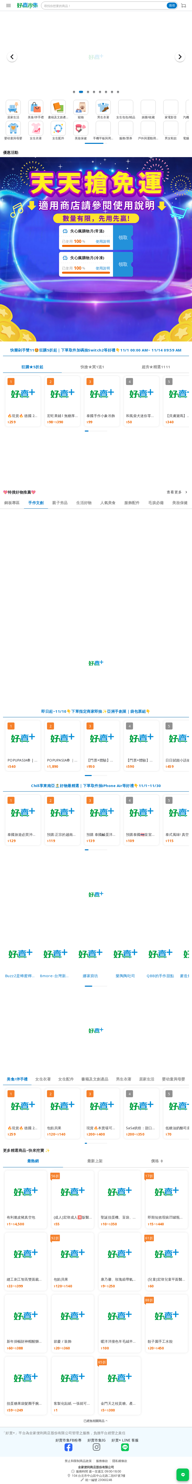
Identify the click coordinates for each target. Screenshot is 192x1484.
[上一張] (12, 57)
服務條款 (102, 1461)
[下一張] (180, 57)
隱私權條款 (119, 1461)
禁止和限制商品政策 (78, 1461)
